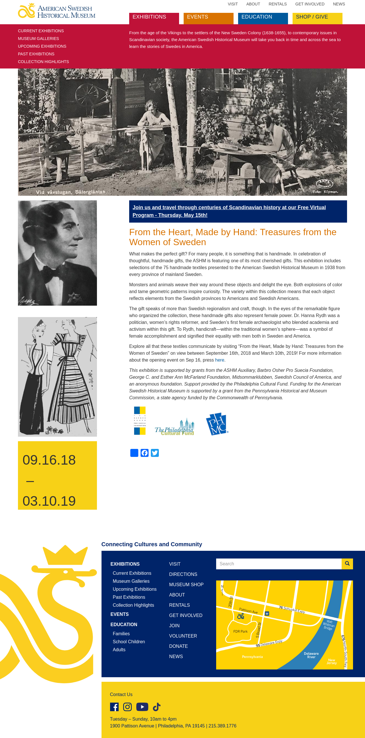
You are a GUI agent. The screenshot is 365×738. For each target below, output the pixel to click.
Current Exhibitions (41, 31)
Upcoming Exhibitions (42, 46)
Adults (119, 649)
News (339, 4)
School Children (129, 641)
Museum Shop (186, 584)
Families (121, 633)
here (219, 360)
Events (197, 17)
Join (174, 625)
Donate (178, 646)
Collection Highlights (43, 61)
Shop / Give (312, 17)
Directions (183, 574)
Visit (233, 4)
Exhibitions (149, 17)
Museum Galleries (38, 38)
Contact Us (121, 694)
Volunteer (183, 636)
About (253, 4)
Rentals (278, 4)
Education (257, 17)
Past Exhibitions (36, 54)
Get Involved (310, 4)
